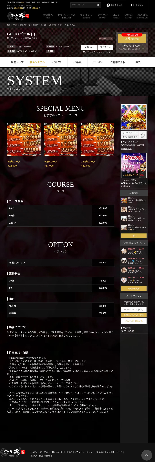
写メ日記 (142, 16)
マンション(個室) (22, 38)
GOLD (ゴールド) (129, 183)
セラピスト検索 (66, 16)
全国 (9, 2)
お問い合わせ (131, 37)
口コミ (116, 16)
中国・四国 (50, 2)
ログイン (137, 3)
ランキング (86, 16)
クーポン (103, 16)
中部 (22, 2)
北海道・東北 (30, 2)
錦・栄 (10, 38)
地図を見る (127, 149)
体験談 (128, 16)
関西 (18, 2)
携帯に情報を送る (130, 137)
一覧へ (134, 236)
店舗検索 (48, 16)
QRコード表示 (142, 135)
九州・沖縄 (40, 2)
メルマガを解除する (134, 321)
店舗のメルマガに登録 (134, 315)
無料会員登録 (114, 3)
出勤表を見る (134, 288)
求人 (57, 2)
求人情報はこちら (106, 39)
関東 (13, 2)
